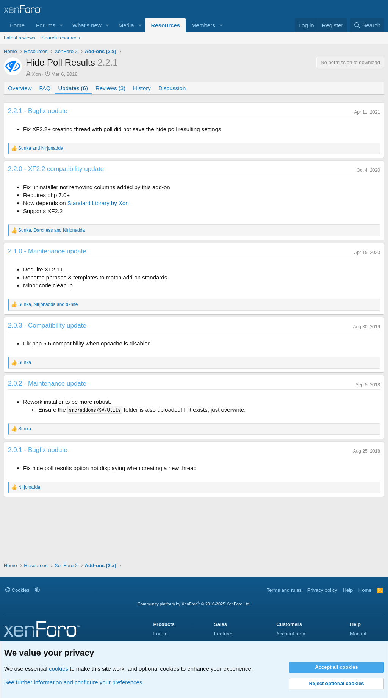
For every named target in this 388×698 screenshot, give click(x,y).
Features (223, 634)
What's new (87, 25)
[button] (61, 25)
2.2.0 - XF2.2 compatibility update (56, 169)
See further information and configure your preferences (73, 682)
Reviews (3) (110, 88)
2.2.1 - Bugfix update (37, 111)
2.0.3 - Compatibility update (47, 325)
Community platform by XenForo (194, 604)
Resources (165, 25)
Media (126, 25)
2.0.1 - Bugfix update (37, 449)
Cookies (17, 590)
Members (203, 25)
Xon (36, 74)
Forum (160, 634)
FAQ (45, 88)
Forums (45, 25)
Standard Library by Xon (98, 203)
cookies (58, 668)
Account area (290, 634)
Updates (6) (73, 88)
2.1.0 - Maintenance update (47, 251)
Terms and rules (284, 590)
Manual (358, 634)
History (142, 88)
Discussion (172, 88)
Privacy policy (322, 590)
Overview (20, 88)
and (40, 148)
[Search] (367, 25)
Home (17, 25)
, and (51, 230)
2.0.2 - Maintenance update (47, 383)
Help (348, 590)
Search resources (60, 38)
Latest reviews (19, 38)
